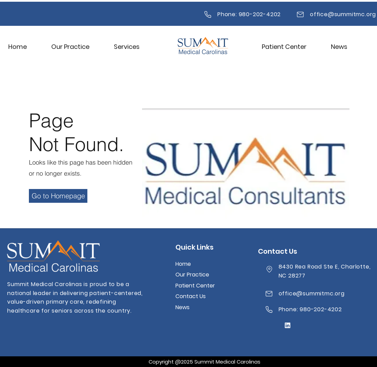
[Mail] (208, 14)
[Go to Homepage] (58, 196)
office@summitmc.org (343, 14)
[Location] (269, 269)
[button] (127, 47)
